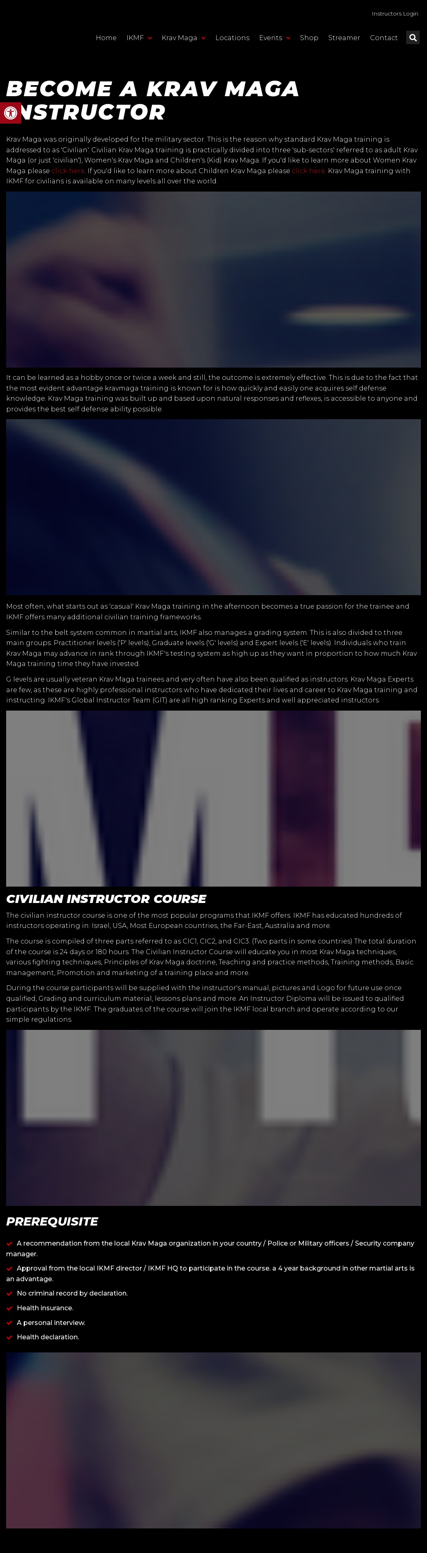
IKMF (139, 43)
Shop (309, 43)
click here (68, 171)
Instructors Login (385, 16)
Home (106, 43)
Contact (384, 43)
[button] (10, 113)
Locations (232, 43)
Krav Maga (184, 43)
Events (274, 43)
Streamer (344, 43)
